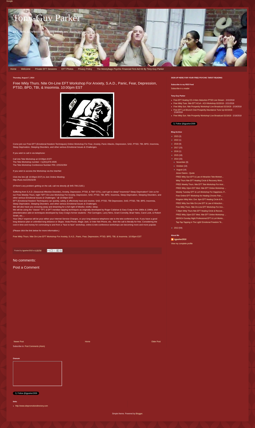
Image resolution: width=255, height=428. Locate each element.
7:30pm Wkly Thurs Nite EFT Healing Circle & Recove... (200, 211)
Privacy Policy (85, 69)
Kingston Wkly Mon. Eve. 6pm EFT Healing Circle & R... (200, 199)
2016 (176, 151)
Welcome (25, 69)
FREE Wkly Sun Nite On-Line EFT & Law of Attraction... (200, 203)
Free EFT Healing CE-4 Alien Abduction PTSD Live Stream (198, 100)
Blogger (139, 413)
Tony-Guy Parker (46, 17)
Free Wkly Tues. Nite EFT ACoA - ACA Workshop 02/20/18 (198, 103)
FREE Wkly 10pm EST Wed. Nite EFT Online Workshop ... (201, 188)
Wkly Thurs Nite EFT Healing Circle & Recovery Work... (200, 180)
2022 (176, 140)
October (180, 166)
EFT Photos (67, 69)
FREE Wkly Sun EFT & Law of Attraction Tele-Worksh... (200, 177)
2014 (176, 159)
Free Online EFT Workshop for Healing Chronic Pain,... (199, 196)
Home (13, 69)
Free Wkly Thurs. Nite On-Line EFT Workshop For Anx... (200, 207)
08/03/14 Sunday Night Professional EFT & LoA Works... (200, 218)
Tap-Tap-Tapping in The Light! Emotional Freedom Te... (199, 222)
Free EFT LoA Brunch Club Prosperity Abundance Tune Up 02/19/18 (202, 110)
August (179, 170)
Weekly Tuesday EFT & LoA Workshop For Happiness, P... (201, 192)
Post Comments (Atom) (35, 346)
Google (9, 1)
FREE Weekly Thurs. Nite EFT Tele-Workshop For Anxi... (200, 184)
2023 (176, 136)
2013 (176, 228)
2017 (176, 147)
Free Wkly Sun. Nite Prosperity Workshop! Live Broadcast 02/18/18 (202, 106)
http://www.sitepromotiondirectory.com (31, 406)
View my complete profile (182, 243)
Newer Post (19, 341)
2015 (176, 155)
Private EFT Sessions (46, 69)
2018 (176, 144)
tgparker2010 (180, 239)
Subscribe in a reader (180, 88)
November (181, 162)
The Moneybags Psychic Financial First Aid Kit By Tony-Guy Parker (130, 69)
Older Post (156, 341)
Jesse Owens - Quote (185, 173)
